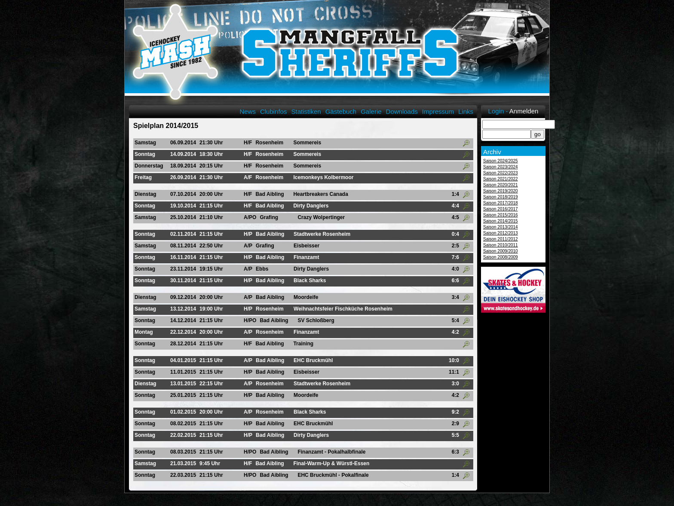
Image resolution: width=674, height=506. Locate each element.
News (247, 111)
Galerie (371, 111)
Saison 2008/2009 (500, 257)
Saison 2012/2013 (500, 233)
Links (465, 111)
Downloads (402, 111)
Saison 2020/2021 (500, 185)
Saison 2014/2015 (500, 221)
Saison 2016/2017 (500, 209)
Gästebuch (341, 111)
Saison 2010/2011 (500, 245)
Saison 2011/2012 (500, 239)
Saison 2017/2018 (500, 203)
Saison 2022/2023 (500, 173)
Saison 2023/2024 (500, 167)
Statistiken (306, 111)
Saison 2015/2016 (500, 215)
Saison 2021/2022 (500, 179)
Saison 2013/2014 (500, 227)
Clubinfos (273, 111)
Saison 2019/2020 (500, 191)
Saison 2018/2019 (500, 197)
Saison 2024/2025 (500, 161)
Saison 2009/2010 (500, 251)
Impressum (438, 111)
